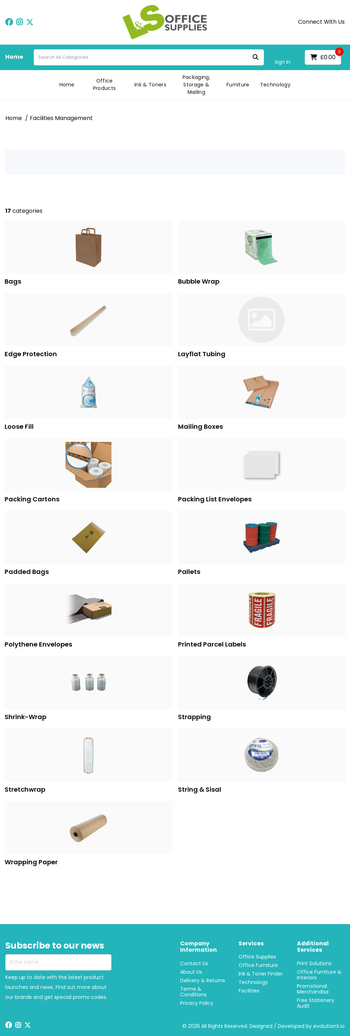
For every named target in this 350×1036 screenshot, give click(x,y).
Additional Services (313, 947)
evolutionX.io (329, 1026)
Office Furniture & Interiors (319, 974)
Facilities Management (61, 118)
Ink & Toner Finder (261, 973)
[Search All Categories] (149, 57)
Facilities (249, 990)
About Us (191, 971)
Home (14, 57)
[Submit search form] (255, 57)
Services (251, 943)
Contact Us (194, 963)
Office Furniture (258, 965)
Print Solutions (314, 963)
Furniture (237, 84)
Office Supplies (257, 956)
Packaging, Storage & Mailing (196, 85)
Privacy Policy (196, 1003)
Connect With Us (321, 22)
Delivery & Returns (202, 980)
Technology (275, 84)
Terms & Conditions (193, 991)
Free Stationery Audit (315, 1003)
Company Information (198, 947)
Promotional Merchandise (313, 989)
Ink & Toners (150, 84)
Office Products (104, 84)
